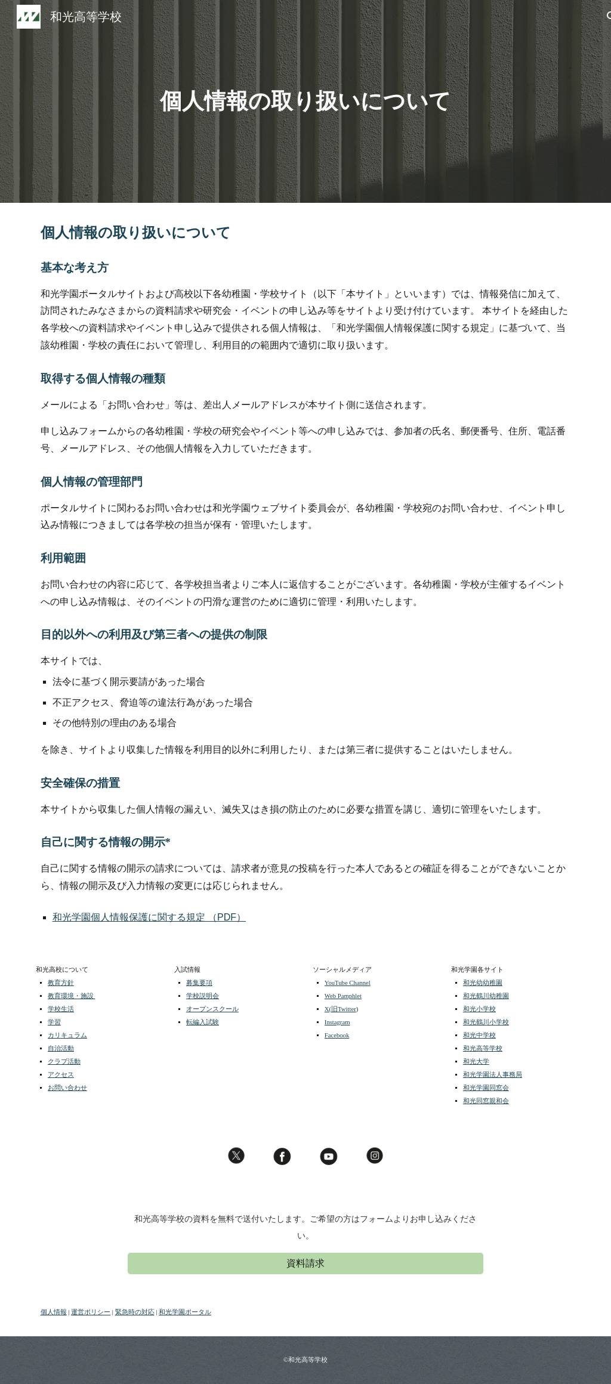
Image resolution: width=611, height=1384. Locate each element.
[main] (305, 101)
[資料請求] (305, 1264)
